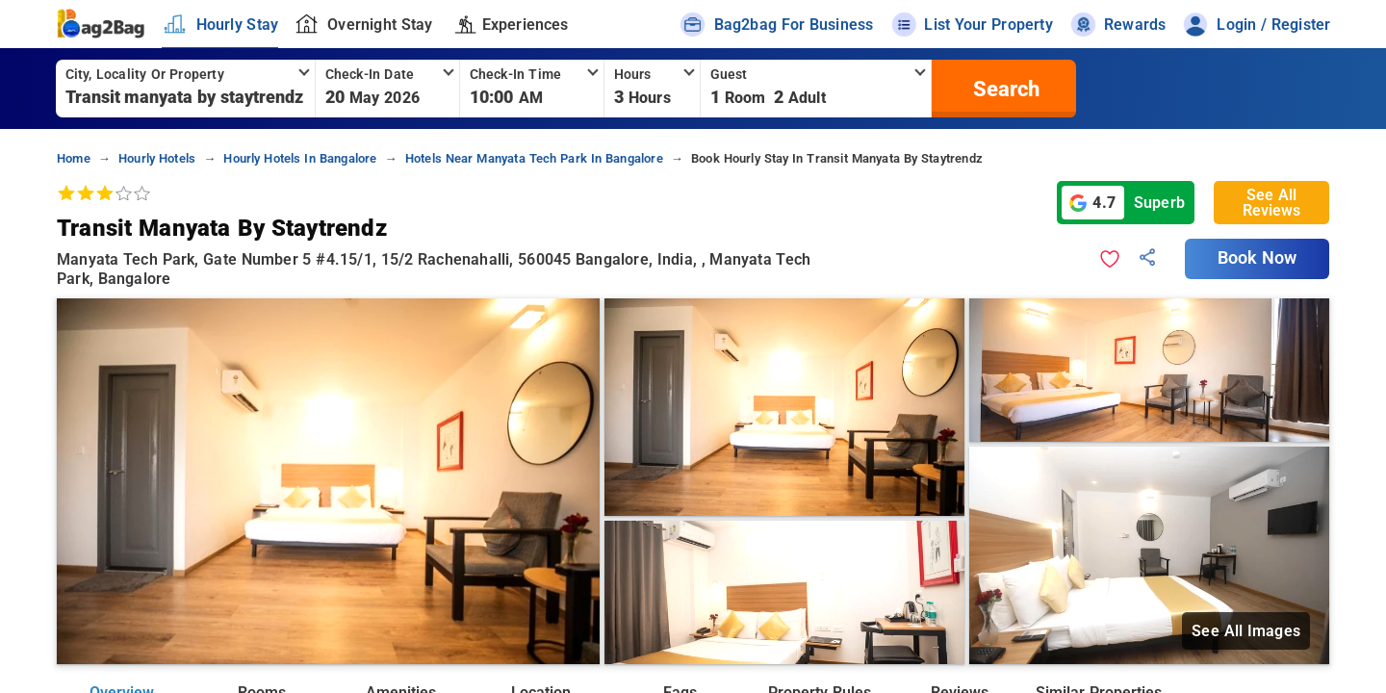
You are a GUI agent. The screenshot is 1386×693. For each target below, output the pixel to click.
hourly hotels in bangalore (299, 158)
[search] (1004, 88)
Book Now (1257, 258)
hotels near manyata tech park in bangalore (534, 158)
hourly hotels (156, 158)
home (73, 158)
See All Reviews (1271, 202)
